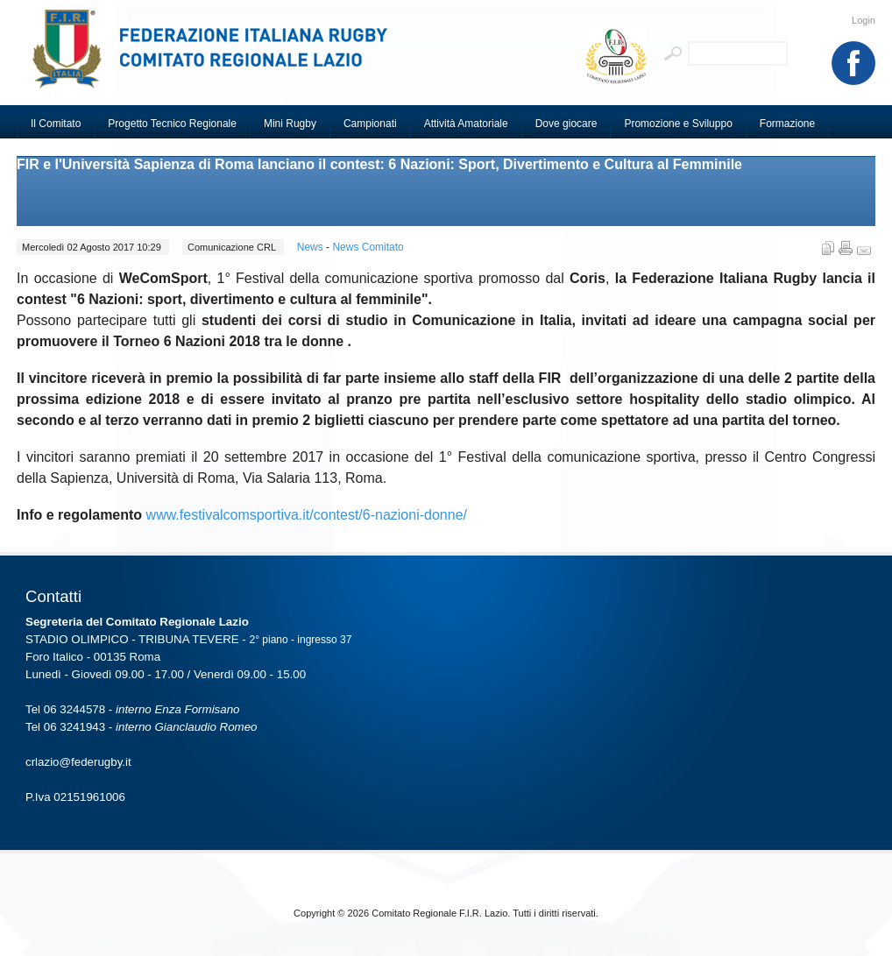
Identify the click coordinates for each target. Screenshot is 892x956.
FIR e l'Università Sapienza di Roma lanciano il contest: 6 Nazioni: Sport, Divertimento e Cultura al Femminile (379, 164)
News (311, 247)
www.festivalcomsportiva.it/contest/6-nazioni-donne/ (306, 514)
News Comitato (367, 247)
